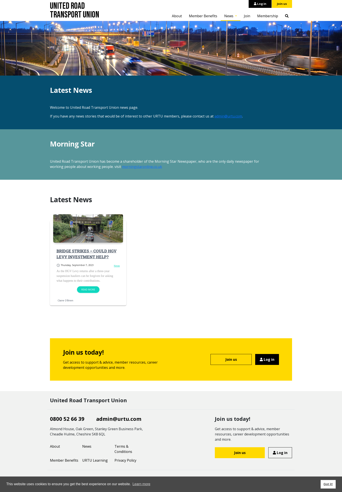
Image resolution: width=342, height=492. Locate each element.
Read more (88, 289)
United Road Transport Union (74, 10)
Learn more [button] (141, 484)
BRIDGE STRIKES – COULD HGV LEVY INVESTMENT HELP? (86, 253)
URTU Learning (95, 460)
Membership (267, 16)
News (229, 16)
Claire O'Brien (65, 300)
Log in (260, 4)
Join (247, 16)
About (177, 16)
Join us (282, 4)
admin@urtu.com (228, 116)
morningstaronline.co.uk (142, 166)
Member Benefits (203, 16)
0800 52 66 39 (67, 418)
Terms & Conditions (123, 449)
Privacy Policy (125, 460)
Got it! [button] (328, 484)
